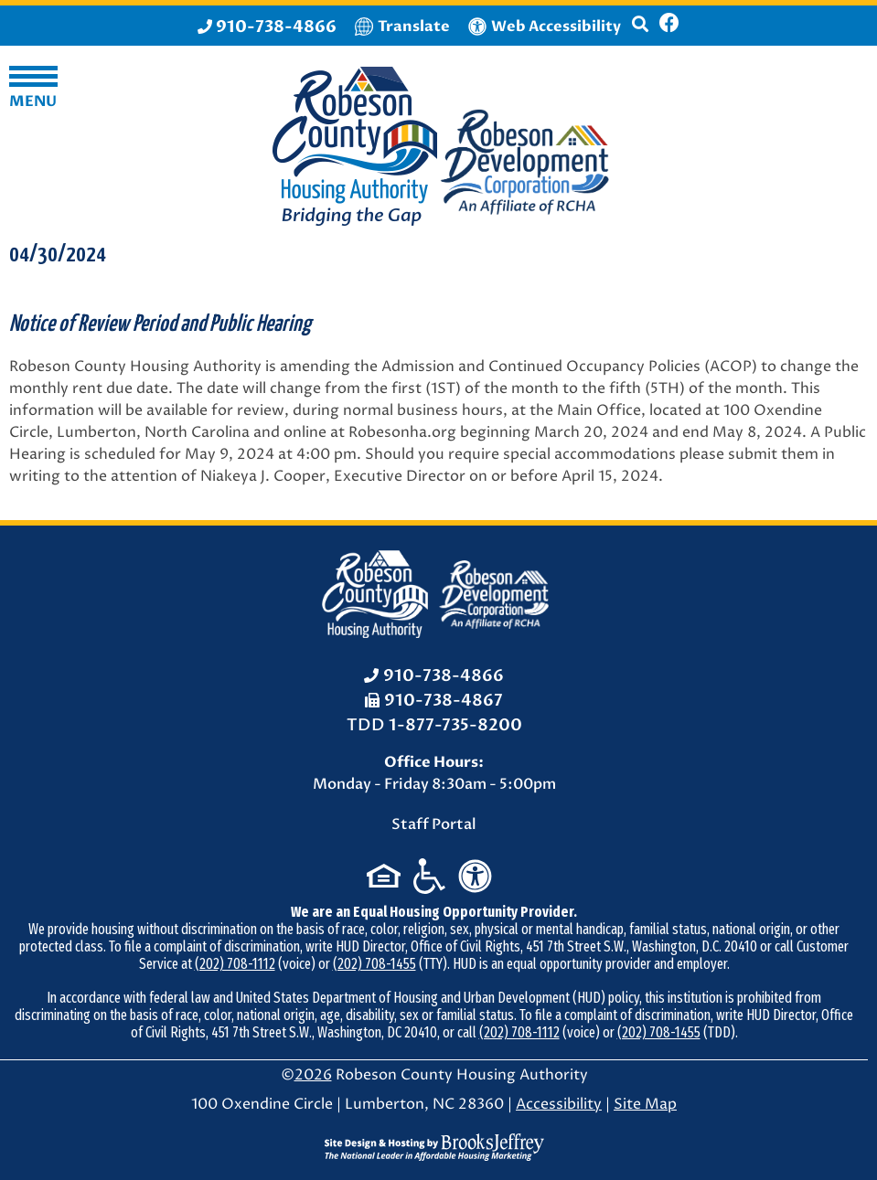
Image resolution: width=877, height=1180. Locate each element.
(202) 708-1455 (374, 964)
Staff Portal (433, 824)
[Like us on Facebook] (669, 26)
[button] (640, 32)
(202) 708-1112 (235, 964)
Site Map (645, 1104)
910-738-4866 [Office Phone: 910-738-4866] (443, 675)
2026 (313, 1075)
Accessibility (559, 1104)
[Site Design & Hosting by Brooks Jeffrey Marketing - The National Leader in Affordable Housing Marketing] (434, 1147)
